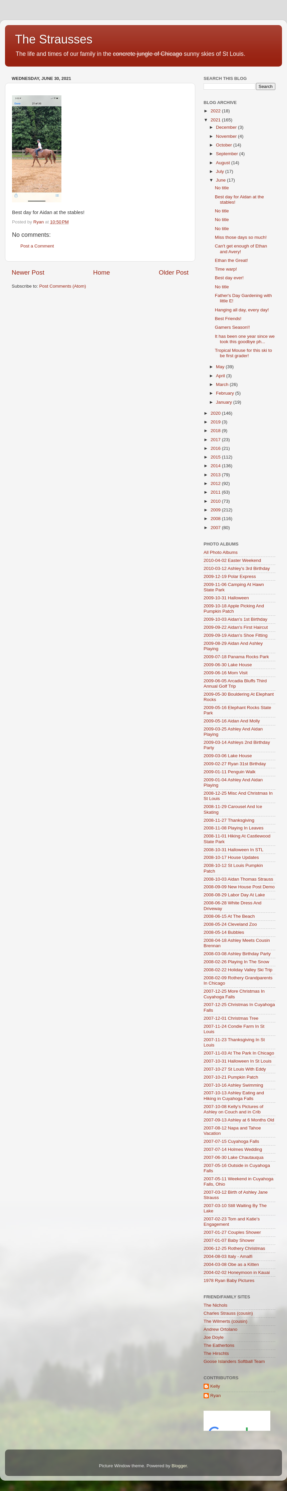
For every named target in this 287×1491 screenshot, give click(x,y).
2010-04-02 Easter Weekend (232, 560)
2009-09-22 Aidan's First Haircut (236, 627)
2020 (216, 413)
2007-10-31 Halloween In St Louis (237, 1061)
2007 (216, 527)
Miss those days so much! (241, 237)
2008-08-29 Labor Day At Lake (234, 894)
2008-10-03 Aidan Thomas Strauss (238, 879)
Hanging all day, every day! (242, 309)
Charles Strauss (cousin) (228, 1313)
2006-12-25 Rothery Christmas (234, 1248)
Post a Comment (37, 245)
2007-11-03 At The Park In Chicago (239, 1053)
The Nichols (215, 1305)
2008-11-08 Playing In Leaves (233, 827)
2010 (216, 501)
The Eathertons (219, 1345)
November (227, 136)
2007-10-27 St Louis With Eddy (235, 1069)
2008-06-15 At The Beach (229, 916)
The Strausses (53, 39)
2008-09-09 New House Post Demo (239, 886)
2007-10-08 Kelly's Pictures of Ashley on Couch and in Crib (233, 1109)
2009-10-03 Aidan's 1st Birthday (235, 619)
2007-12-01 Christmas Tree (231, 1018)
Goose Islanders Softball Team (234, 1361)
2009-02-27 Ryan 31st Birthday (235, 763)
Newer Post (28, 272)
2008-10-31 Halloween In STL (233, 849)
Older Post (174, 272)
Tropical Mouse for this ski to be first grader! (243, 353)
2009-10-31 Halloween (226, 597)
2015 (216, 457)
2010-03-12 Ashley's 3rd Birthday (237, 568)
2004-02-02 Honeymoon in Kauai (237, 1272)
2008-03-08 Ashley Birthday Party (237, 953)
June (221, 180)
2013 (216, 474)
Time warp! (226, 269)
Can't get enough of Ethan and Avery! (241, 248)
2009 (216, 509)
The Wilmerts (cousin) (225, 1321)
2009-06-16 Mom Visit (226, 672)
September (227, 153)
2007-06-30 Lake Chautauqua (233, 1157)
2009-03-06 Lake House (228, 755)
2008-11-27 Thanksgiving (229, 820)
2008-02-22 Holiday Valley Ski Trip (238, 969)
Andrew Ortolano (220, 1329)
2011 (216, 492)
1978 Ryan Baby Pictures (229, 1280)
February (225, 393)
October (224, 144)
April (221, 375)
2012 (216, 483)
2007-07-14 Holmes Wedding (233, 1149)
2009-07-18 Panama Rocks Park (236, 656)
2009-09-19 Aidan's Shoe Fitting (236, 635)
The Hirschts (216, 1353)
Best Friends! (228, 318)
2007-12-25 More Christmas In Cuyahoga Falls (234, 994)
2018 (216, 430)
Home (101, 272)
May (221, 366)
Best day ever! (229, 277)
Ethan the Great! (231, 260)
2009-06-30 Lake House (228, 664)
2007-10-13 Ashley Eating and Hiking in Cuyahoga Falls (234, 1095)
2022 (216, 110)
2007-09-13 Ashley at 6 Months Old (239, 1119)
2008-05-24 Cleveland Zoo (230, 924)
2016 (216, 448)
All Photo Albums (221, 552)
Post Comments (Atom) (62, 286)
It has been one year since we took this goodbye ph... (245, 339)
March (223, 384)
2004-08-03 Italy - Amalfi (228, 1256)
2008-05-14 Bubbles (224, 932)
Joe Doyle (214, 1337)
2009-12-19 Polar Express (230, 576)
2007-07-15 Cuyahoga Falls (231, 1141)
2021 (216, 119)
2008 (216, 518)
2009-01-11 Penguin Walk (230, 771)
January (224, 402)
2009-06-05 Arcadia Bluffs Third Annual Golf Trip (235, 683)
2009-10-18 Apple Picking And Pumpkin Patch (234, 608)
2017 (216, 439)
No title (222, 187)
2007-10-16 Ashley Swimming (233, 1085)
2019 (216, 421)
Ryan (215, 1395)
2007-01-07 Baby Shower (229, 1240)
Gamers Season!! (232, 327)
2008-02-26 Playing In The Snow (236, 961)
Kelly (215, 1386)
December (227, 127)
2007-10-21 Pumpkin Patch (231, 1077)
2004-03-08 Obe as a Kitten (231, 1264)
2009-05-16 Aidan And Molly (232, 720)
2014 (216, 465)
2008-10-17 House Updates (231, 857)
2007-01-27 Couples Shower (232, 1232)
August (223, 162)
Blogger (179, 1465)
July (220, 171)
